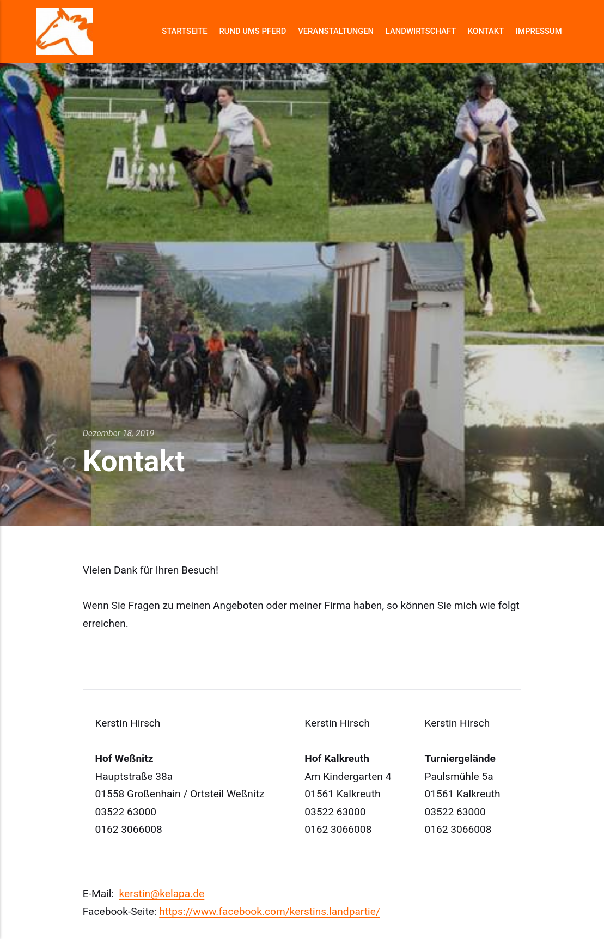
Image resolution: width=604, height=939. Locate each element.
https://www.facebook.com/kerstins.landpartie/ (269, 911)
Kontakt (486, 31)
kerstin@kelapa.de (162, 893)
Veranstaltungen (336, 31)
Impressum (539, 31)
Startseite (185, 31)
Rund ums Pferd (252, 31)
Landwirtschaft (421, 31)
